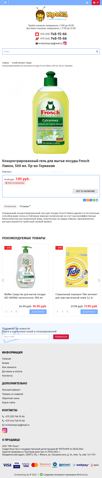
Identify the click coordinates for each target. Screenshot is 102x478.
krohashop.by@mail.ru (50, 43)
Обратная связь (11, 398)
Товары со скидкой (12, 394)
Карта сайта (8, 402)
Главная (5, 63)
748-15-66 (53, 34)
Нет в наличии (85, 191)
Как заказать (9, 367)
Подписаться (61, 337)
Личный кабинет (11, 389)
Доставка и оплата (12, 371)
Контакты (7, 375)
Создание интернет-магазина (59, 474)
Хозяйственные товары (22, 63)
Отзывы (25, 206)
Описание (10, 206)
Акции (5, 363)
